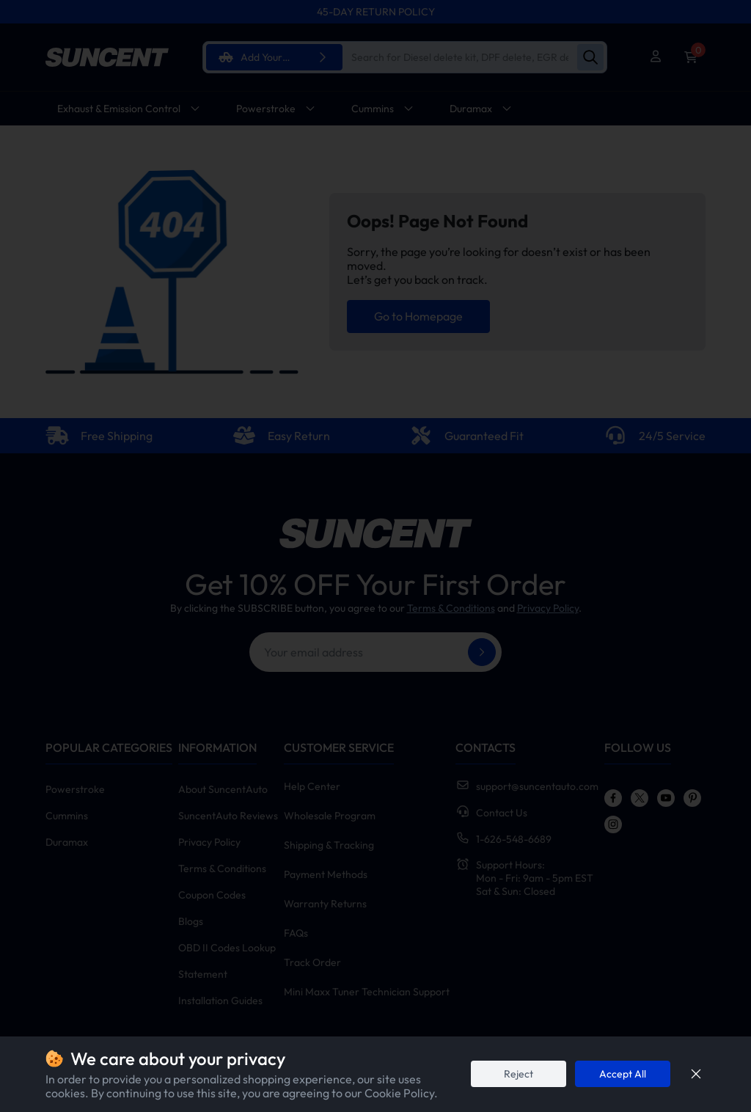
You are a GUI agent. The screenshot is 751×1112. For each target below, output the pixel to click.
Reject (518, 1073)
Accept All (622, 1073)
